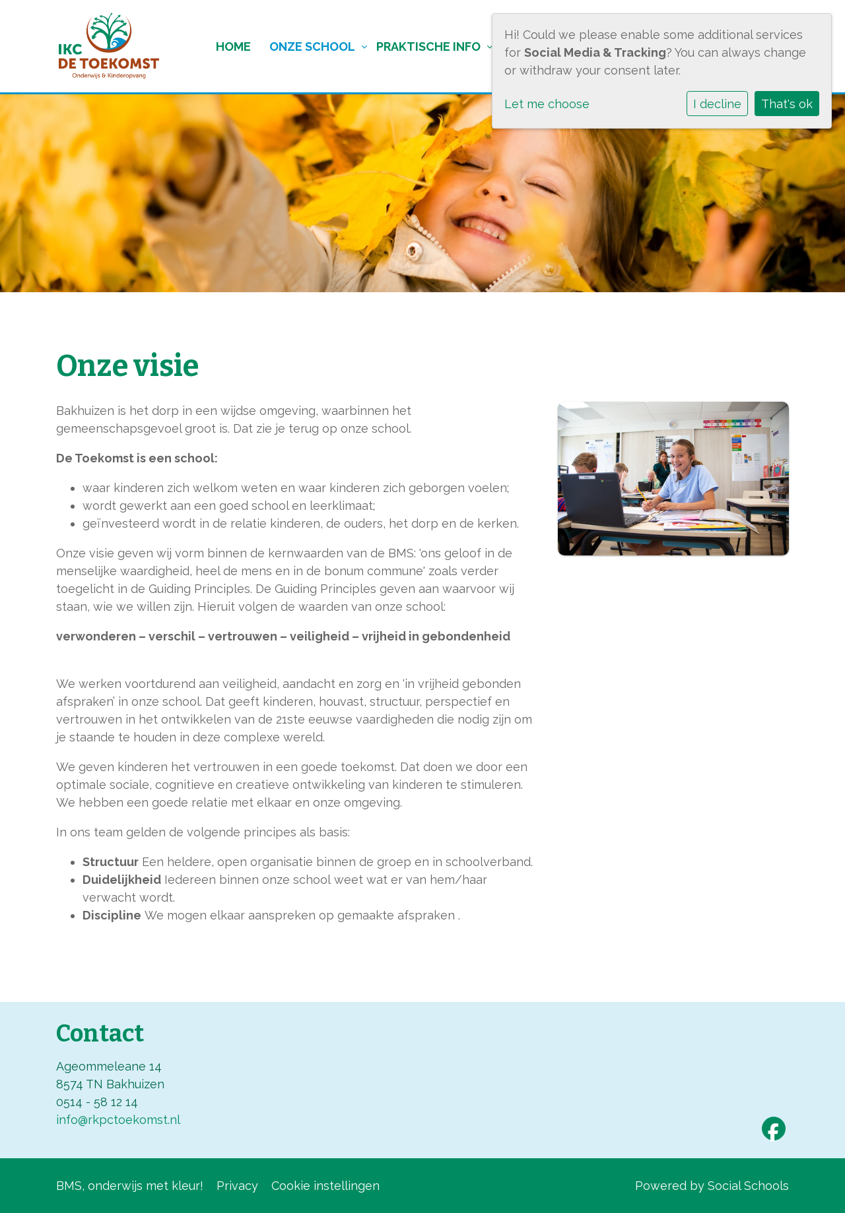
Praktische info (428, 46)
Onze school (312, 46)
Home (233, 46)
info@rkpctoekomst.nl (118, 1120)
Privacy (237, 1186)
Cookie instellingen (325, 1186)
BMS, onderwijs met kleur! (129, 1186)
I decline (717, 104)
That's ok (787, 104)
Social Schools (748, 1186)
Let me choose (547, 104)
